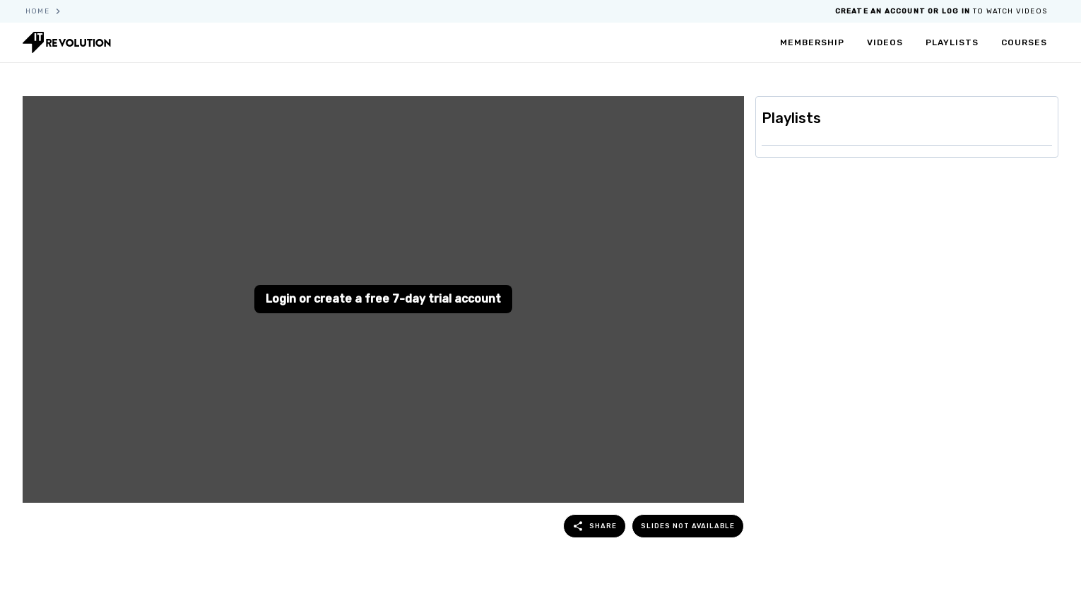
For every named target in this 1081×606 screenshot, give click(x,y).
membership (812, 42)
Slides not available (688, 526)
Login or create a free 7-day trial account (383, 298)
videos (885, 42)
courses (1024, 42)
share (594, 526)
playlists (952, 42)
